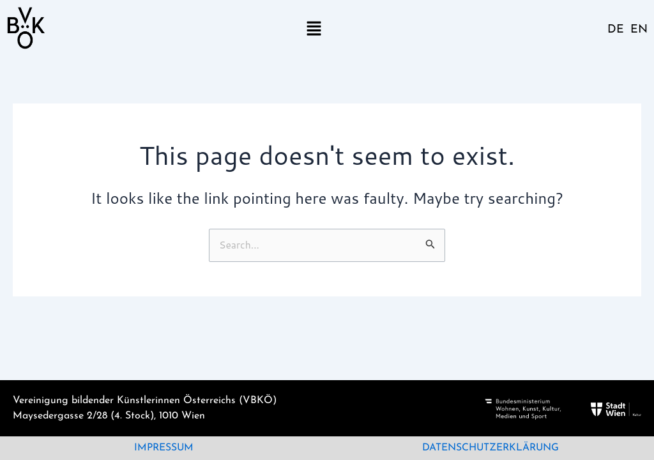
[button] (313, 28)
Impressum (163, 448)
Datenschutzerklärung (490, 448)
